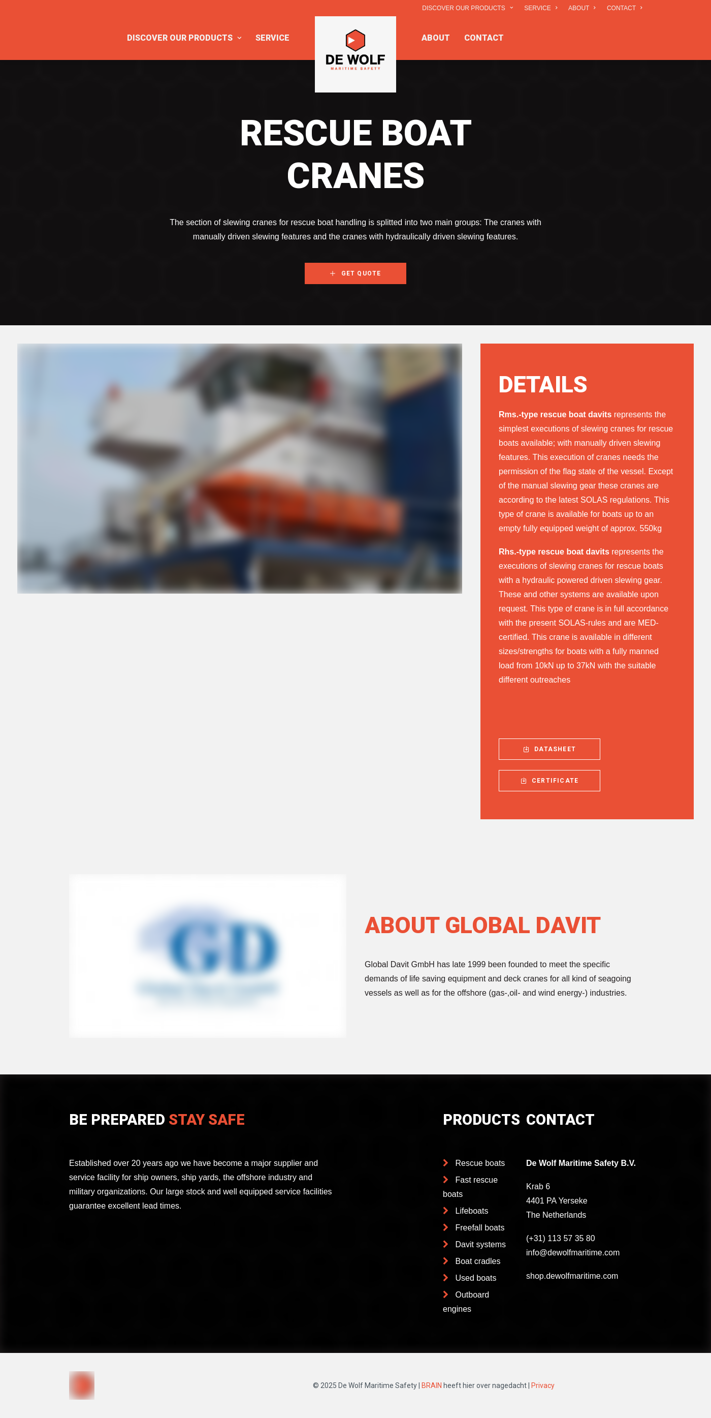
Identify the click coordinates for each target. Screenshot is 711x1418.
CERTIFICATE (549, 780)
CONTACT (624, 8)
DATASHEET (549, 749)
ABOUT (581, 8)
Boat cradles (478, 1261)
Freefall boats (480, 1227)
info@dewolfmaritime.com (573, 1252)
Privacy (543, 1385)
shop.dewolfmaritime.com (572, 1276)
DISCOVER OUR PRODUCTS (467, 8)
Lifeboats (472, 1211)
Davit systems (481, 1244)
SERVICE (540, 8)
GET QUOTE (355, 273)
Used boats (476, 1278)
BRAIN (432, 1385)
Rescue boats (480, 1163)
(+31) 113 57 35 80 (560, 1238)
